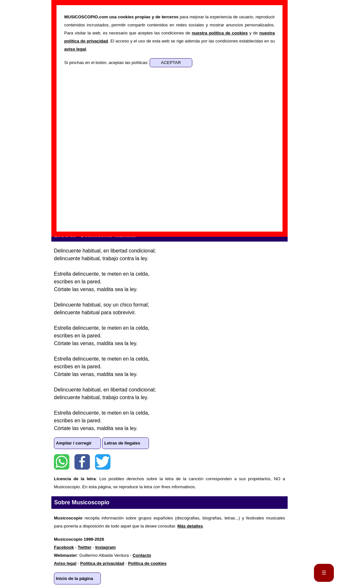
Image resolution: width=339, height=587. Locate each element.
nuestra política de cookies (220, 33)
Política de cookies (147, 563)
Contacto (142, 555)
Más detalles (190, 526)
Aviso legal (65, 563)
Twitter (102, 462)
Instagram (105, 547)
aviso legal (75, 49)
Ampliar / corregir (73, 443)
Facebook (82, 462)
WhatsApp (61, 462)
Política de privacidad (102, 563)
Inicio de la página (74, 578)
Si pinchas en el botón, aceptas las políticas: (107, 62)
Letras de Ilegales (122, 443)
